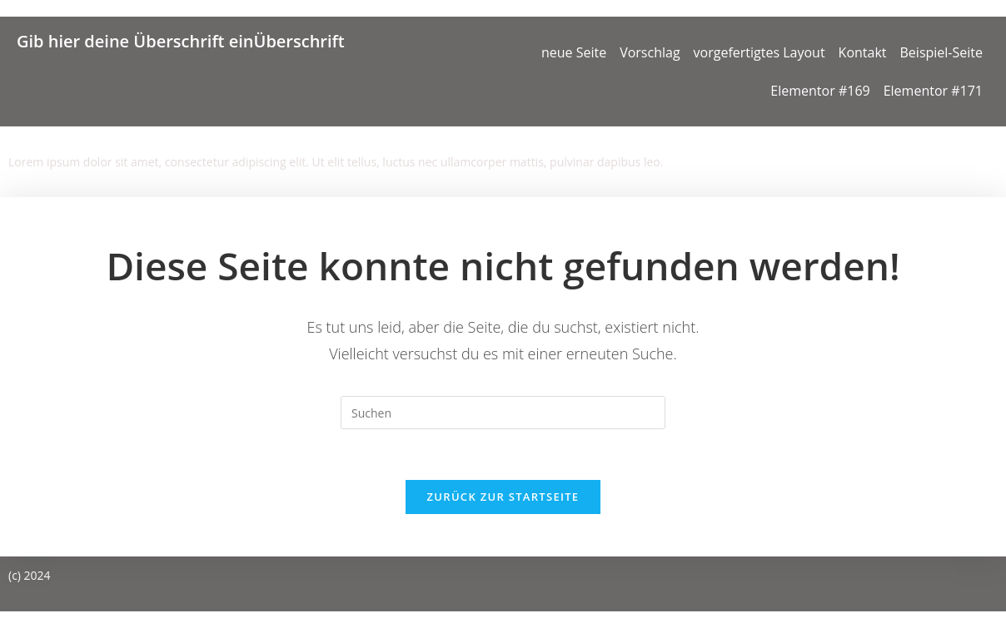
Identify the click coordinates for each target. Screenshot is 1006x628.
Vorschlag (650, 52)
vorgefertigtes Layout (759, 52)
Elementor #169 (819, 91)
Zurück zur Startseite (503, 496)
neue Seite (573, 52)
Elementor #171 (933, 91)
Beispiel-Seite (941, 52)
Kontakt (863, 52)
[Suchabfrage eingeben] (503, 412)
